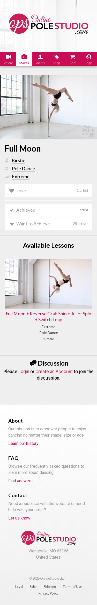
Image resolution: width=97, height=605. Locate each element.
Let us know (19, 518)
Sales (33, 587)
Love (52, 190)
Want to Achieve (52, 223)
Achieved (52, 210)
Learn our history (23, 443)
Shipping (50, 587)
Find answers (20, 480)
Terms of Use (72, 587)
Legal (19, 587)
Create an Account (54, 371)
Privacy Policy (48, 593)
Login (23, 371)
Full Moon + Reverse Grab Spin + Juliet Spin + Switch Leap (48, 316)
